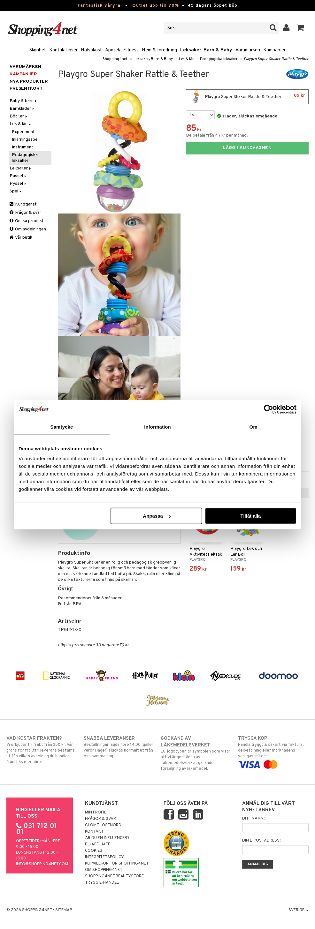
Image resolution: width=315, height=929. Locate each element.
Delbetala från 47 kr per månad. (217, 135)
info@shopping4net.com (42, 864)
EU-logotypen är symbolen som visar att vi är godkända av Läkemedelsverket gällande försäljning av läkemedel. (196, 753)
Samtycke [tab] (61, 426)
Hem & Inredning (159, 50)
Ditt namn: (253, 818)
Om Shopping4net (103, 870)
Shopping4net (115, 59)
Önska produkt (27, 221)
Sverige (298, 910)
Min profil (95, 812)
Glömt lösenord (103, 825)
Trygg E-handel (102, 882)
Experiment (23, 132)
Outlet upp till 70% (155, 5)
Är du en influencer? (107, 838)
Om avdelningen (28, 229)
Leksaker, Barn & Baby (206, 50)
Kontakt (94, 831)
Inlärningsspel (25, 139)
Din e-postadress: (261, 840)
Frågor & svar (25, 212)
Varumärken (247, 50)
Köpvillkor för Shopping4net (117, 863)
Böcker (19, 116)
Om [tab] (253, 426)
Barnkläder (22, 108)
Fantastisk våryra (99, 5)
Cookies (93, 850)
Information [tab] (157, 426)
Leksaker (21, 168)
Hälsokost (91, 50)
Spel (16, 191)
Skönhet (37, 50)
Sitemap (63, 910)
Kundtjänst (23, 204)
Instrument (22, 147)
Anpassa (157, 516)
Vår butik (21, 237)
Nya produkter (29, 81)
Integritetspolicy (104, 857)
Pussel (18, 176)
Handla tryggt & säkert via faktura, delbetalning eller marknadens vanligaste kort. (273, 751)
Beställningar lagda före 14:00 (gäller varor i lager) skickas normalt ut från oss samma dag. (119, 747)
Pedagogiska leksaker (219, 59)
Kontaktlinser (63, 50)
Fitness (131, 50)
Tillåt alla (250, 516)
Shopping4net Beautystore (114, 876)
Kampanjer (274, 50)
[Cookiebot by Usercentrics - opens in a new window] (268, 409)
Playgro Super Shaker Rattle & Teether (276, 59)
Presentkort (26, 88)
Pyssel (18, 183)
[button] (300, 28)
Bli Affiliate (97, 844)
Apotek (112, 50)
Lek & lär (186, 59)
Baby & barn (24, 101)
